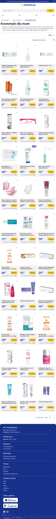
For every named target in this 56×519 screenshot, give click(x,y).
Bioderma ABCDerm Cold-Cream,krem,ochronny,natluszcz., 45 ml (9, 402)
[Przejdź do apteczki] (19, 15)
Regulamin (6, 467)
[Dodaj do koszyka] (14, 71)
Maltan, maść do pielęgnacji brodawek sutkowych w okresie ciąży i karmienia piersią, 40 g (46, 268)
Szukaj (50, 10)
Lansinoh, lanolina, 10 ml (27, 301)
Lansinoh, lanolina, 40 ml (45, 402)
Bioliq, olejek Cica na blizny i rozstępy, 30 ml (9, 133)
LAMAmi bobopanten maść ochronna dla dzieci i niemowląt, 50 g (9, 66)
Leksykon (6, 488)
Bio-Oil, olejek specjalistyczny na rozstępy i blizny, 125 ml (9, 268)
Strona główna (5, 20)
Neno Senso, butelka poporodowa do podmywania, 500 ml (44, 167)
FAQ (4, 483)
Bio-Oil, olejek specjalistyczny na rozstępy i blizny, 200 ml (9, 335)
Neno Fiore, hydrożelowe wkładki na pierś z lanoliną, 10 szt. (27, 200)
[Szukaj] (44, 10)
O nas (5, 469)
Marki (5, 486)
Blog (4, 481)
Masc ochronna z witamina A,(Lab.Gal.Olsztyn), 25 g (9, 99)
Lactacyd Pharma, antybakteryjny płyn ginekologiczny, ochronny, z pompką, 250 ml (46, 99)
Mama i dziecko (17, 20)
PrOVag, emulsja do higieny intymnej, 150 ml (9, 368)
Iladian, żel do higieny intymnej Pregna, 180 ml (45, 200)
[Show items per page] (51, 417)
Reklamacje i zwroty (9, 459)
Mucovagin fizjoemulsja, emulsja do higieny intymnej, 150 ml (27, 99)
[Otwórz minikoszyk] (37, 15)
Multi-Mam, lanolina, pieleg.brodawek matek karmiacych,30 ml (26, 234)
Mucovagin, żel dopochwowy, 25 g (7, 167)
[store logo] (28, 5)
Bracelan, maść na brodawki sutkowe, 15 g (28, 402)
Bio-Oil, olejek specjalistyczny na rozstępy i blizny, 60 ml (46, 335)
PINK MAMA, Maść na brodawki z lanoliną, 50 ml (46, 368)
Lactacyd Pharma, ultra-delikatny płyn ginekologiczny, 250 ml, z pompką (27, 368)
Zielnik (5, 490)
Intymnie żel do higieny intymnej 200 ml (26, 66)
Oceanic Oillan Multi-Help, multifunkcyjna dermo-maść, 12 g (9, 234)
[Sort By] (41, 40)
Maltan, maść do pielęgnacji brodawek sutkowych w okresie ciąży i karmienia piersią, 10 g (46, 301)
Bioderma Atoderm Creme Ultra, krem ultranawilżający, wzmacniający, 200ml (27, 167)
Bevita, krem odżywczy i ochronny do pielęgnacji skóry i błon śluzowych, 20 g (28, 133)
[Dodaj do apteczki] (17, 46)
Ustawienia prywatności (10, 474)
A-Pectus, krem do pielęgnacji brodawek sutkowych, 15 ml (26, 268)
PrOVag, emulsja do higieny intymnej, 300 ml (46, 133)
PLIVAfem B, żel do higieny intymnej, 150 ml (27, 335)
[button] (15, 74)
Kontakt (5, 471)
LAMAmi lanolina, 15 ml (45, 65)
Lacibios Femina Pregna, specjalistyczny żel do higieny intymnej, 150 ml (8, 301)
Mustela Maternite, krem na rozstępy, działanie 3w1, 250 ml (46, 234)
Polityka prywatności (9, 456)
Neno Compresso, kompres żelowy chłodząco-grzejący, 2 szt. (9, 200)
